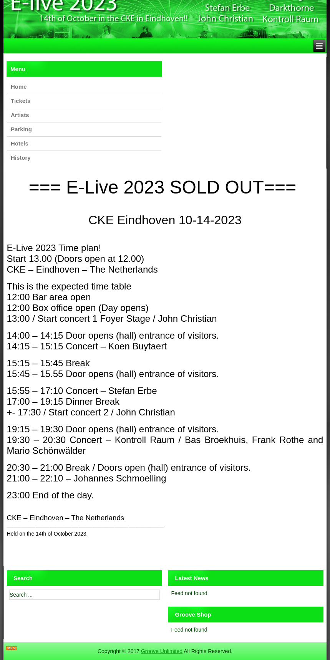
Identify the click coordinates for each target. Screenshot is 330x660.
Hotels (19, 143)
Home (19, 86)
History (21, 157)
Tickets (20, 101)
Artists (20, 115)
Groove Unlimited (161, 651)
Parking (21, 129)
